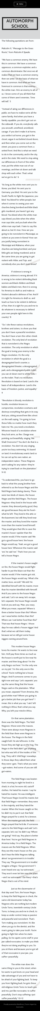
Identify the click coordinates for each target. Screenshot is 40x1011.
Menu (21, 4)
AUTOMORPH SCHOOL (20, 23)
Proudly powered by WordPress (14, 1004)
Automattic (19, 1007)
